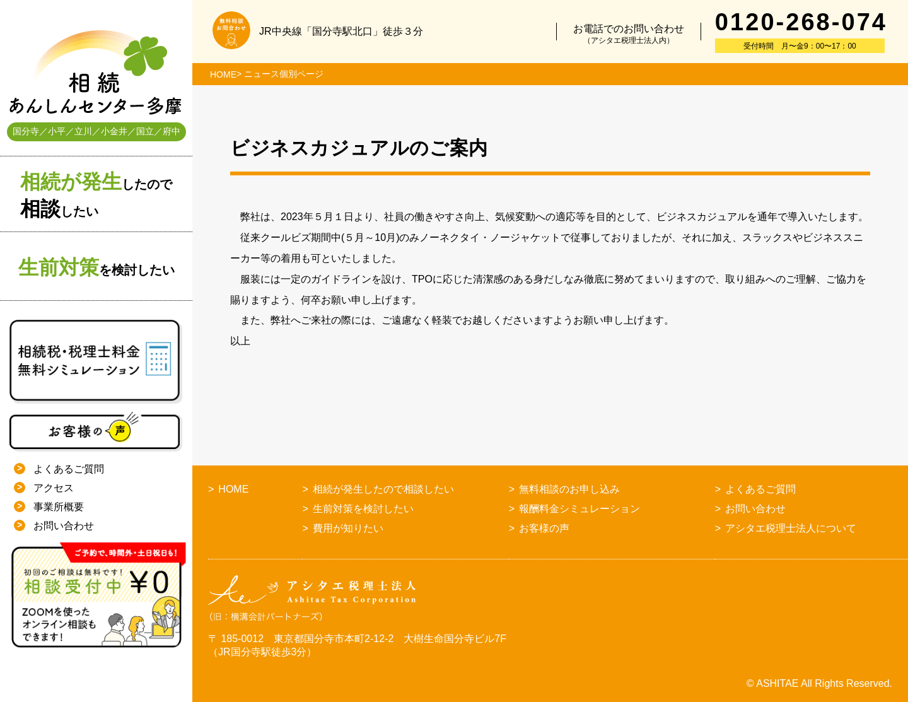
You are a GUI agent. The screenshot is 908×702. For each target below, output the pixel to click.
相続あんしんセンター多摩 (95, 72)
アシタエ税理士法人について (790, 528)
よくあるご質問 (68, 469)
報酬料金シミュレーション (579, 508)
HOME (223, 74)
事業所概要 (58, 506)
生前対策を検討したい (363, 508)
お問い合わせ (63, 525)
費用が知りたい (348, 528)
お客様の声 (544, 528)
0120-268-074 (801, 22)
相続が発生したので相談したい (383, 489)
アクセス (53, 488)
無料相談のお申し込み (569, 489)
